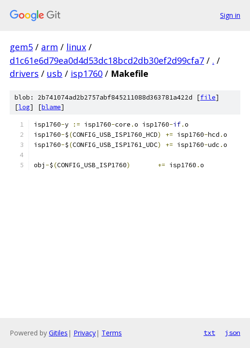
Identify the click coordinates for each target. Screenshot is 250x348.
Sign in (230, 15)
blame (51, 107)
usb (54, 73)
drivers (24, 73)
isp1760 (87, 73)
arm (49, 47)
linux (76, 47)
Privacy (85, 332)
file (208, 97)
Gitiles (58, 332)
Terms (112, 332)
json (232, 332)
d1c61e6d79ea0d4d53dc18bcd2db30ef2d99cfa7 (107, 60)
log (24, 107)
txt (209, 332)
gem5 (21, 47)
